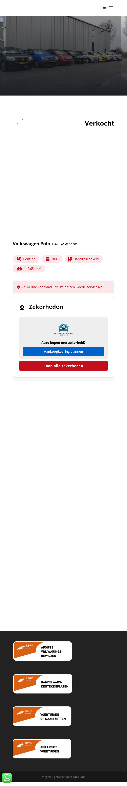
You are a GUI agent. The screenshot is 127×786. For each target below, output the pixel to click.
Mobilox (79, 777)
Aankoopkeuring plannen (63, 351)
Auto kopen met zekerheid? (63, 342)
